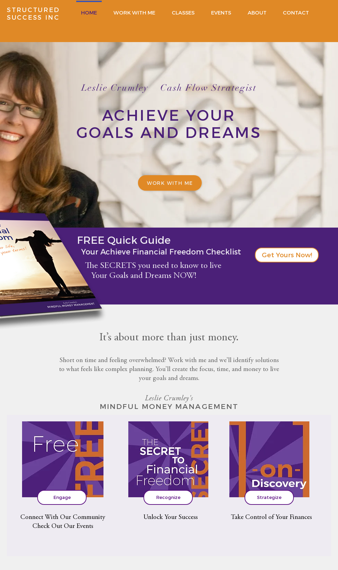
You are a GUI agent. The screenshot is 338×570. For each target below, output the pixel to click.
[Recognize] (168, 497)
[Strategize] (269, 497)
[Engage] (62, 497)
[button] (287, 255)
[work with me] (170, 183)
